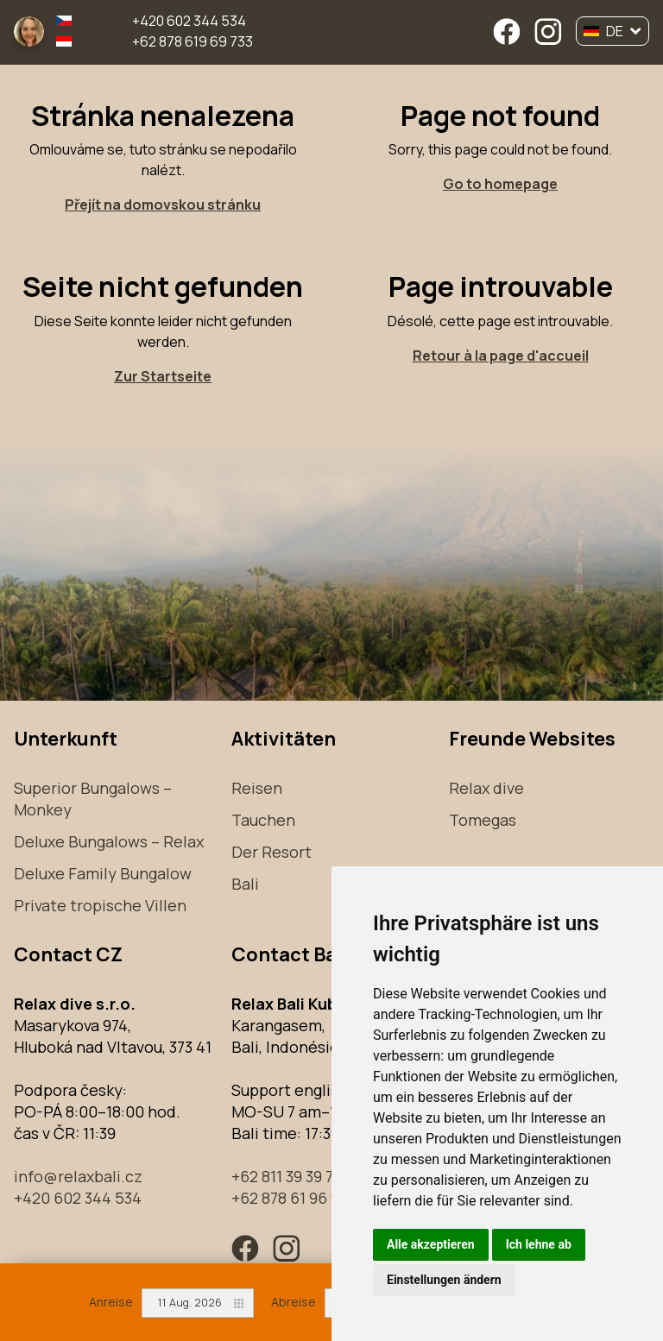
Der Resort (271, 851)
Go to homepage (500, 183)
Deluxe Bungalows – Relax (109, 841)
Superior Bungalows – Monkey (93, 799)
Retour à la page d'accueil (501, 355)
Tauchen (263, 819)
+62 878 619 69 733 (192, 41)
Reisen (256, 788)
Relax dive (486, 788)
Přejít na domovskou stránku (163, 204)
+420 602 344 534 (189, 20)
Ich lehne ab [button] (538, 1244)
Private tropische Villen (100, 905)
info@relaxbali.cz (78, 1176)
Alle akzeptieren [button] (431, 1244)
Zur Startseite (163, 376)
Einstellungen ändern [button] (444, 1280)
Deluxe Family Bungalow (103, 873)
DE (612, 31)
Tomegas (482, 819)
